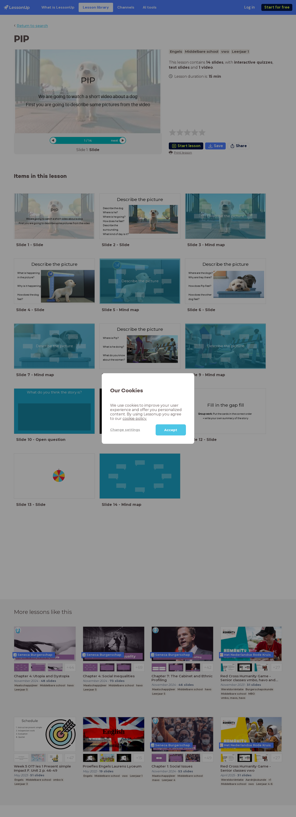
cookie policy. (135, 418)
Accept (170, 430)
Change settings (125, 430)
